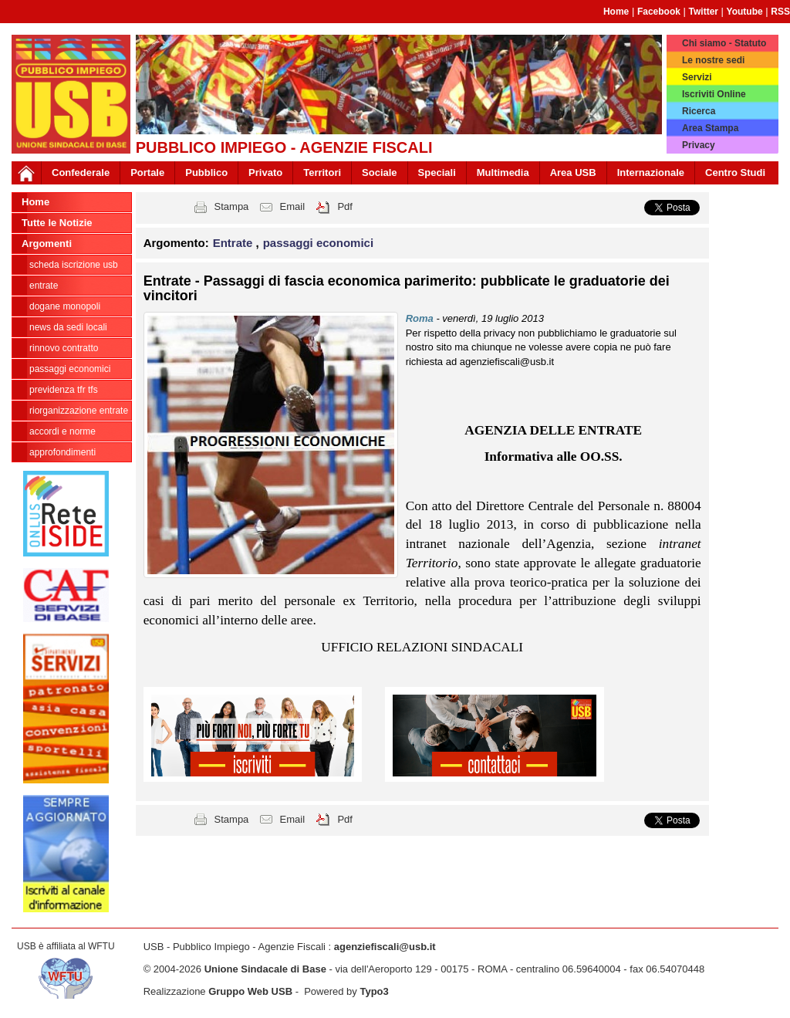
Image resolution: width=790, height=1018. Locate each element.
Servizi (697, 77)
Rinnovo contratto (63, 348)
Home (616, 11)
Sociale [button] (379, 172)
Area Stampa (710, 128)
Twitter (703, 11)
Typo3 (374, 991)
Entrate (43, 285)
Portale (147, 172)
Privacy (698, 145)
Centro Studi (735, 172)
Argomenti (47, 243)
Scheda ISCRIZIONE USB (73, 264)
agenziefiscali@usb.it (385, 946)
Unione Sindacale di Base (265, 969)
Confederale (81, 172)
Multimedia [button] (503, 172)
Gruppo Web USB (250, 991)
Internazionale (650, 172)
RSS (780, 11)
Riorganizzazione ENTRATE (78, 410)
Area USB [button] (573, 172)
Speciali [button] (437, 172)
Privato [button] (265, 172)
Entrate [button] (234, 242)
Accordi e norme (62, 431)
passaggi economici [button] (318, 242)
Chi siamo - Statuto (724, 43)
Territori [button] (322, 172)
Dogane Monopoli (64, 306)
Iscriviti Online (714, 94)
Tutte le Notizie (57, 222)
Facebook (658, 11)
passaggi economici (69, 369)
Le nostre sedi (713, 60)
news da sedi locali (68, 327)
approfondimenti (62, 452)
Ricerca (698, 111)
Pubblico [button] (206, 172)
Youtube (745, 11)
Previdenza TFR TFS (63, 389)
